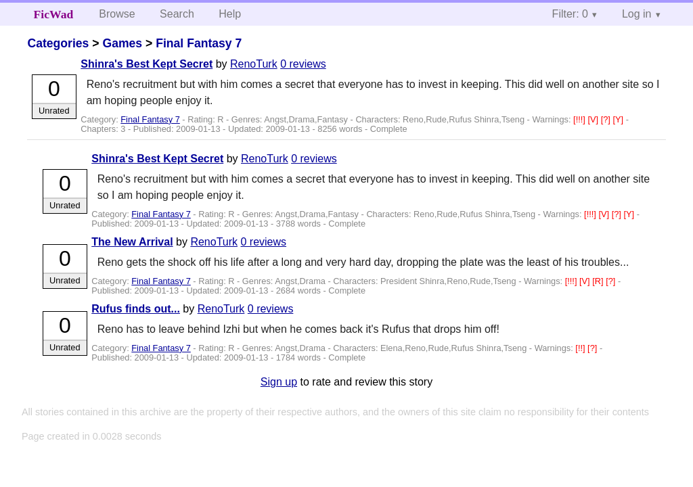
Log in (637, 14)
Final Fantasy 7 (199, 43)
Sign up (279, 382)
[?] (607, 119)
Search (177, 14)
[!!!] (580, 119)
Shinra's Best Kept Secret (147, 64)
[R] (599, 281)
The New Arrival (132, 242)
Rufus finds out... (135, 309)
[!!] (581, 348)
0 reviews (303, 64)
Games (122, 43)
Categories (58, 43)
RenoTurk (253, 64)
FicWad (54, 14)
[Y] (618, 119)
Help (230, 14)
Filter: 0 (570, 14)
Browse (117, 14)
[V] (593, 119)
